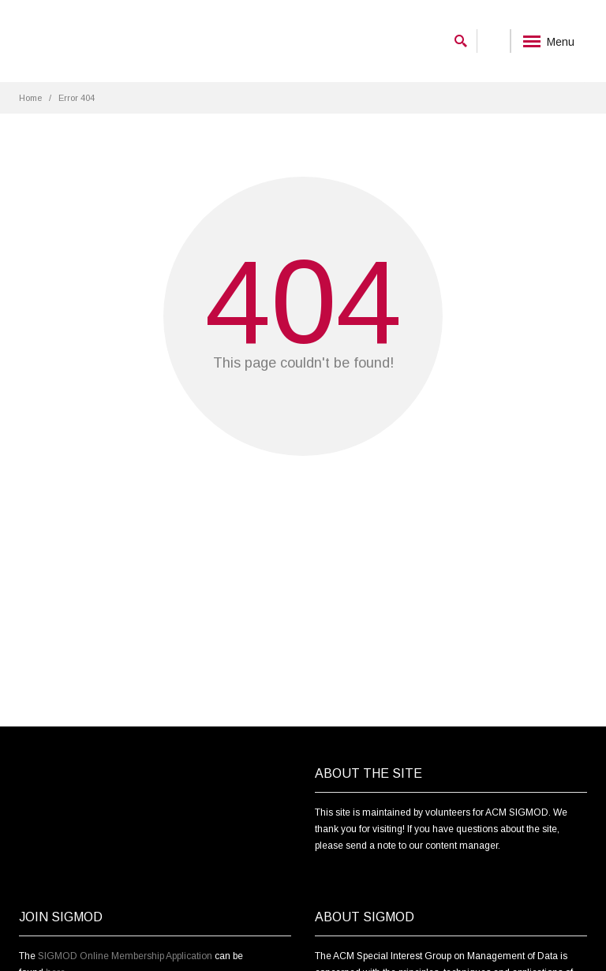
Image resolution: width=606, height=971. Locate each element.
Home (30, 98)
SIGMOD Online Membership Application (125, 956)
